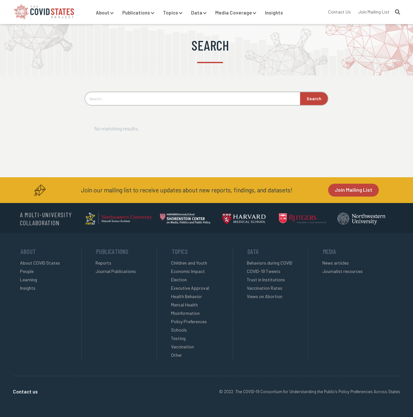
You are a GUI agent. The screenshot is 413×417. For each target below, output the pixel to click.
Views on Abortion (264, 296)
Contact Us (339, 12)
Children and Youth (189, 263)
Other (176, 355)
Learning (28, 279)
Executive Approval (190, 288)
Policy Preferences (189, 321)
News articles (335, 263)
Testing (178, 338)
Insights (274, 12)
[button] (102, 13)
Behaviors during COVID (269, 263)
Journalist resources (342, 271)
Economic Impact (188, 271)
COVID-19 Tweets (263, 271)
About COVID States (40, 263)
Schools (179, 330)
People (27, 271)
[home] (44, 12)
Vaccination (182, 346)
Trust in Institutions (266, 279)
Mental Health (184, 304)
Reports (103, 263)
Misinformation (185, 313)
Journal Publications (116, 271)
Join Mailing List (373, 12)
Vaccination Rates (264, 288)
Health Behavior (186, 296)
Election (179, 279)
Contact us (25, 391)
